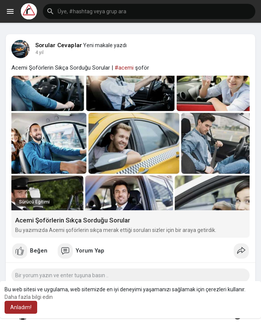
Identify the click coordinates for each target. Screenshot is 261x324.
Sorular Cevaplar (58, 45)
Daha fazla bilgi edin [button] (29, 297)
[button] (149, 11)
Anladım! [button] (20, 307)
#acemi (124, 67)
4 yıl (39, 52)
